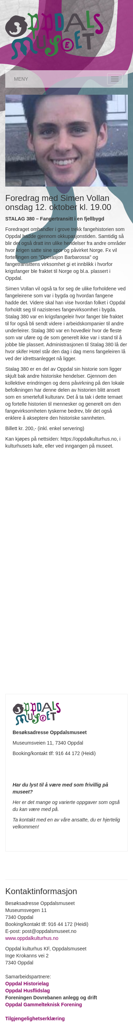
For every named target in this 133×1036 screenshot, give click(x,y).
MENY (21, 79)
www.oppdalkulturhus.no (32, 938)
